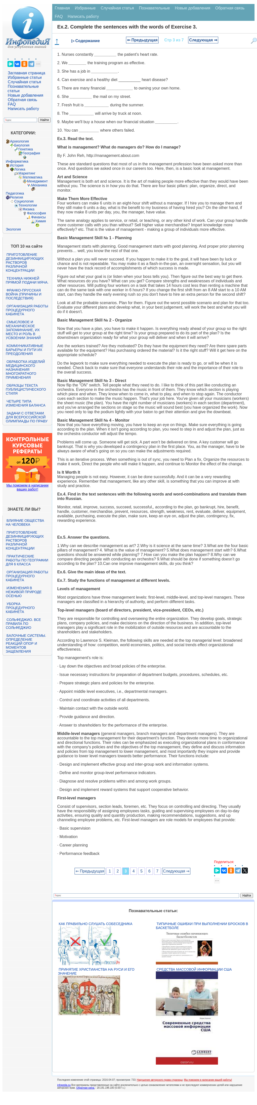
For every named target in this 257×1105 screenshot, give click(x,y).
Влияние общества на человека (25, 522)
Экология (13, 229)
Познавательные (154, 8)
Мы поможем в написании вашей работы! (208, 1079)
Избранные (85, 8)
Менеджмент (37, 181)
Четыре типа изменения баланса (25, 403)
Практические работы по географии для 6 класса (27, 560)
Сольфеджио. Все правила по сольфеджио (23, 624)
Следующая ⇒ (203, 40)
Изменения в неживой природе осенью (24, 592)
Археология (19, 141)
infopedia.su (64, 1085)
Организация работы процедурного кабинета (27, 310)
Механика (39, 185)
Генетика (25, 149)
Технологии (27, 205)
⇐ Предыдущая (142, 40)
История (16, 165)
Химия (40, 221)
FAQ (12, 104)
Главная (62, 8)
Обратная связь (22, 100)
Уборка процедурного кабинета (20, 608)
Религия (16, 197)
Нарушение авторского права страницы (160, 1079)
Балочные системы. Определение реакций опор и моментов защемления (26, 643)
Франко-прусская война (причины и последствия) (23, 294)
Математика (32, 177)
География (31, 153)
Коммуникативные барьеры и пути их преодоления (24, 350)
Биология (21, 145)
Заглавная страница (26, 73)
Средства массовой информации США (194, 969)
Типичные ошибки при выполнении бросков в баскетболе (202, 926)
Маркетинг (26, 173)
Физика (28, 209)
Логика (19, 169)
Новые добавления (25, 95)
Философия (36, 213)
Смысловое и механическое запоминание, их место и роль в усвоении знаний (23, 330)
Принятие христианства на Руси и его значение (96, 971)
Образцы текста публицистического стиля (26, 389)
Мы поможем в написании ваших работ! (27, 487)
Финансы (38, 217)
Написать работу (23, 109)
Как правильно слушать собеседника (95, 924)
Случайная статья (24, 82)
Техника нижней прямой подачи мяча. (27, 280)
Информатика (17, 161)
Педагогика (15, 193)
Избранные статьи (25, 77)
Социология (24, 201)
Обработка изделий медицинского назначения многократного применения (25, 369)
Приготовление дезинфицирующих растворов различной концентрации (25, 262)
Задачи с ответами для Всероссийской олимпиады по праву (26, 417)
